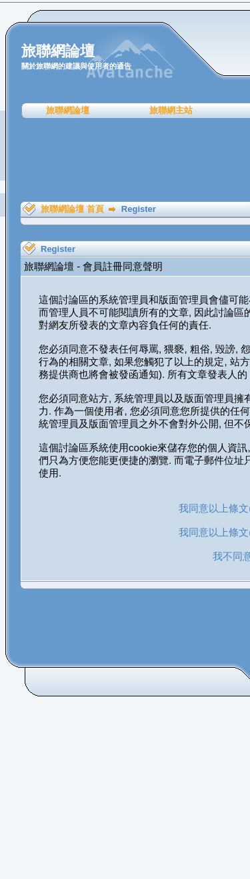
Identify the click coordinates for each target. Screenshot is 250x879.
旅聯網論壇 (67, 110)
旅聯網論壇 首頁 (72, 209)
